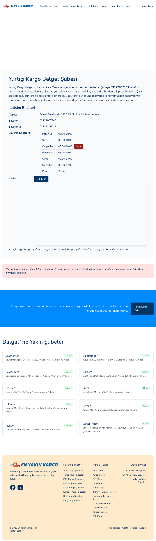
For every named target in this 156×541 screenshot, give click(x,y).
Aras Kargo (98, 470)
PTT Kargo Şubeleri (73, 479)
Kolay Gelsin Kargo (102, 503)
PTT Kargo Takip (144, 6)
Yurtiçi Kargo (99, 474)
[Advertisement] (78, 35)
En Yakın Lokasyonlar (136, 470)
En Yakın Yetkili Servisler (134, 474)
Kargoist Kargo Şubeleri (74, 491)
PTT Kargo (98, 479)
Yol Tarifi (41, 179)
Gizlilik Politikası (130, 527)
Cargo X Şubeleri (71, 500)
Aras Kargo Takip (49, 6)
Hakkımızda (114, 527)
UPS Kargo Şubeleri (72, 483)
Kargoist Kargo (100, 507)
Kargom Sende (100, 511)
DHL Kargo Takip (96, 6)
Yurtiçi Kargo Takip (73, 6)
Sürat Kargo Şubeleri (73, 487)
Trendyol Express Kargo (104, 491)
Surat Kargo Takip (120, 6)
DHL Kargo (98, 516)
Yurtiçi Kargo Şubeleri (73, 474)
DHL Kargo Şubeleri (72, 496)
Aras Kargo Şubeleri (73, 470)
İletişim (142, 527)
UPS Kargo (98, 483)
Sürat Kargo (98, 487)
